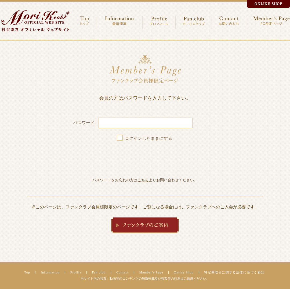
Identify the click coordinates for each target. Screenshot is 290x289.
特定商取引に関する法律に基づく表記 (234, 272)
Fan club (99, 272)
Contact (122, 272)
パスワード (84, 123)
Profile (75, 272)
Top (27, 272)
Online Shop (184, 272)
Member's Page (151, 272)
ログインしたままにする (148, 138)
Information (50, 272)
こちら (143, 180)
